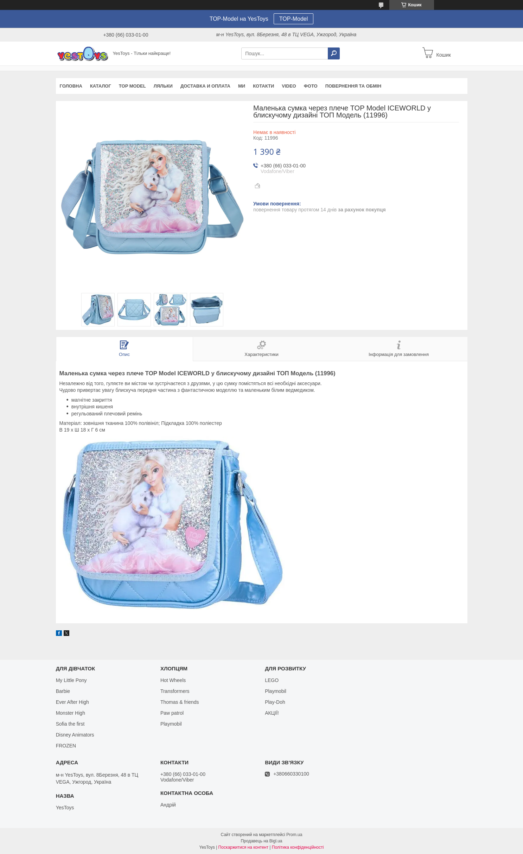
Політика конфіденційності (298, 847)
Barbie (63, 691)
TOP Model (132, 86)
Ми (241, 86)
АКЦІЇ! (272, 713)
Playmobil (171, 724)
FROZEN (66, 745)
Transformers (175, 691)
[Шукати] (334, 53)
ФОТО (311, 86)
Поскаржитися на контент (243, 847)
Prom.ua (294, 834)
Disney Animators (75, 735)
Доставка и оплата (205, 86)
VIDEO (289, 86)
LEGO (272, 680)
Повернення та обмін (353, 86)
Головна (71, 86)
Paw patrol (172, 713)
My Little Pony (71, 680)
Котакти (263, 86)
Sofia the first (70, 724)
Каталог (100, 86)
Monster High (70, 713)
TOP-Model (293, 19)
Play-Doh (275, 702)
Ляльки (163, 86)
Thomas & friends (179, 702)
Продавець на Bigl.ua (261, 841)
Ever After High (72, 702)
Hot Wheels (173, 680)
